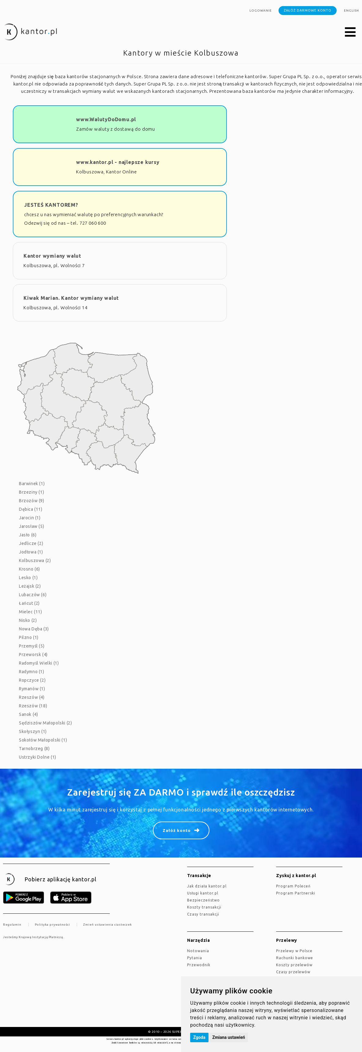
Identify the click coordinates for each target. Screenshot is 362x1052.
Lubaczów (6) (32, 594)
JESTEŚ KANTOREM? (51, 205)
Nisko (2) (28, 620)
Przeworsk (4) (33, 654)
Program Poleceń (293, 886)
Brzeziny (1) (31, 492)
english (351, 10)
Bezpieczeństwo (203, 900)
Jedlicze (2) (31, 543)
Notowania (198, 951)
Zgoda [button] (199, 1037)
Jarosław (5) (31, 526)
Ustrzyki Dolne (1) (37, 757)
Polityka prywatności (52, 924)
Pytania (194, 958)
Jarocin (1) (30, 517)
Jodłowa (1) (31, 552)
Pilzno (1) (29, 637)
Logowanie (260, 10)
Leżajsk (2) (30, 586)
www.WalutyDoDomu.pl (106, 119)
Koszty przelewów (294, 965)
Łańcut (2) (29, 603)
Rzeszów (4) (32, 697)
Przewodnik (198, 965)
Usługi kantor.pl (202, 893)
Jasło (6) (27, 534)
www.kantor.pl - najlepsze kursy (118, 162)
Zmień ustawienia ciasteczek (107, 924)
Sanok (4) (28, 714)
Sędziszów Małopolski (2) (45, 722)
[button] (350, 32)
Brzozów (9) (31, 500)
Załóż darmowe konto (307, 10)
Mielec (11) (30, 611)
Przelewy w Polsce (294, 951)
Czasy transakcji (203, 914)
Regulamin (12, 924)
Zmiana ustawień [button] (228, 1037)
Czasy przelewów (293, 972)
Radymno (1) (31, 671)
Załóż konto (177, 830)
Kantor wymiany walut (52, 256)
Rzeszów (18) (33, 705)
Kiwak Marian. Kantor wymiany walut (71, 298)
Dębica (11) (30, 509)
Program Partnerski (295, 893)
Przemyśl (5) (31, 646)
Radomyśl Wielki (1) (39, 663)
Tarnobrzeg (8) (34, 748)
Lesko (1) (28, 577)
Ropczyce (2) (32, 680)
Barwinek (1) (32, 483)
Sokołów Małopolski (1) (43, 740)
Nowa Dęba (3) (34, 628)
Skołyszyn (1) (33, 731)
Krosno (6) (29, 569)
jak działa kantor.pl (207, 886)
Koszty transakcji (204, 907)
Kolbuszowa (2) (35, 560)
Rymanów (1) (32, 688)
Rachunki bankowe (294, 958)
